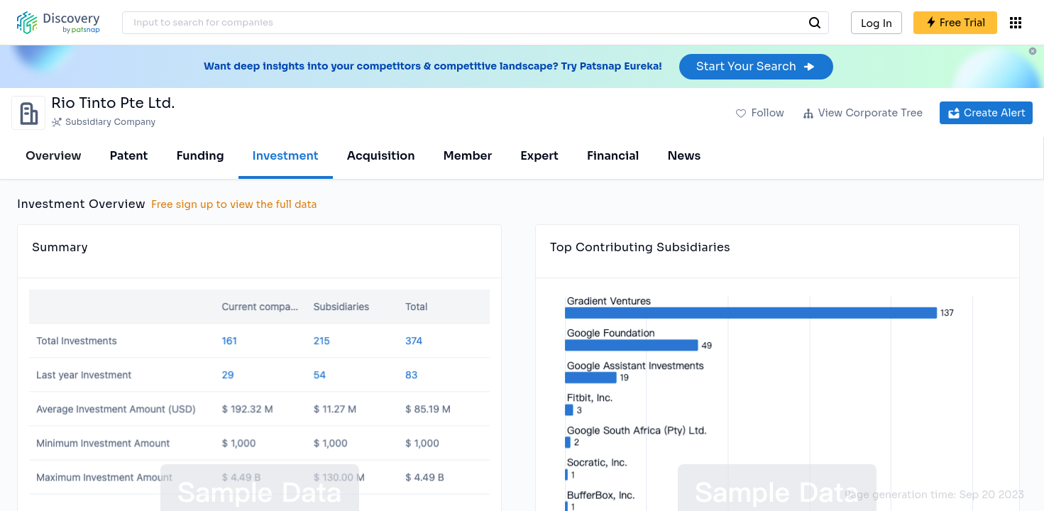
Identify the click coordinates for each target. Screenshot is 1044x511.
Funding (200, 155)
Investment (286, 155)
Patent (129, 155)
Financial (613, 155)
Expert (539, 155)
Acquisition (381, 155)
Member (468, 155)
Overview (54, 155)
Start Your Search (756, 66)
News (683, 155)
